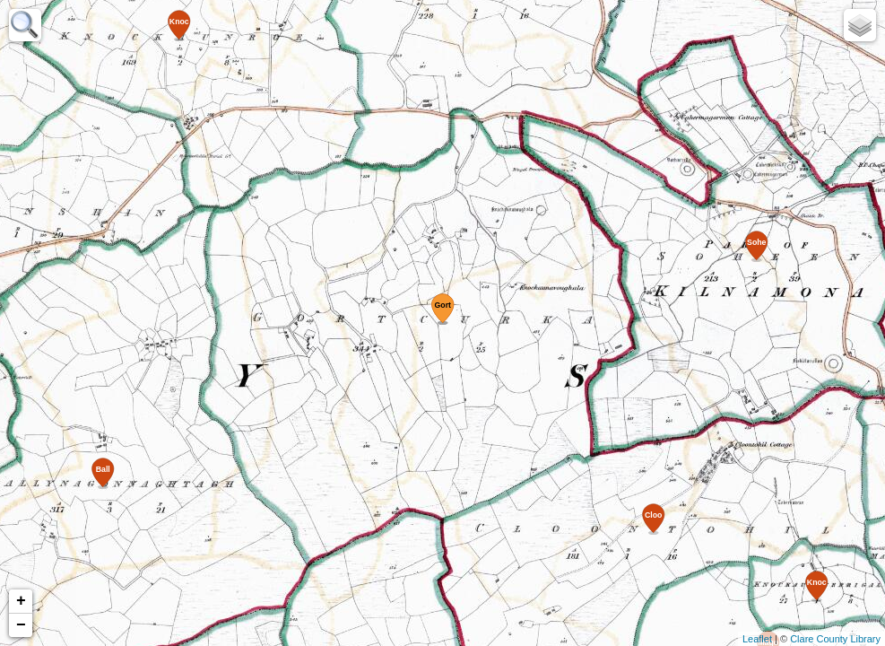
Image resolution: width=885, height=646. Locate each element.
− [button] (21, 625)
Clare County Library (835, 638)
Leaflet (757, 638)
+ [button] (21, 601)
